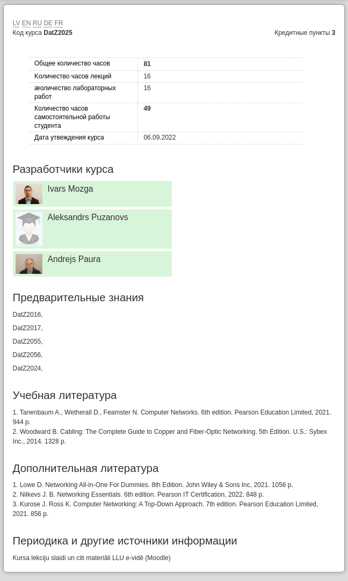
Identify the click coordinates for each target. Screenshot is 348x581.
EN (26, 23)
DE (48, 23)
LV (16, 23)
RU (37, 23)
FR (58, 23)
